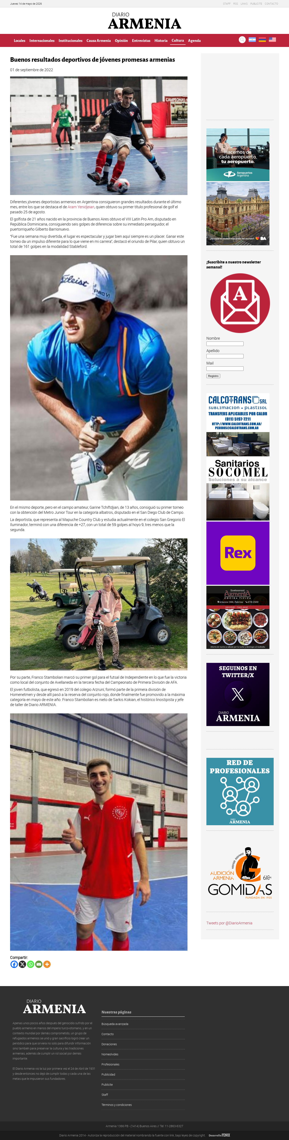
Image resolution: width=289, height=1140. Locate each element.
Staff (227, 3)
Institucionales (70, 40)
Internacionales (41, 40)
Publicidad (108, 1074)
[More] (47, 964)
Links (244, 3)
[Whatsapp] (30, 964)
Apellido (212, 350)
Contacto (271, 3)
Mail (210, 363)
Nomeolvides (110, 1054)
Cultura (178, 40)
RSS (235, 3)
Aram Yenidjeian (81, 206)
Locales (19, 40)
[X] (22, 964)
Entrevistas (141, 40)
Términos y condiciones (117, 1105)
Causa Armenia (99, 40)
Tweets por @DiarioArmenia (229, 922)
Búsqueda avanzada (115, 1024)
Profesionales (110, 1064)
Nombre (213, 338)
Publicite (256, 3)
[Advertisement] (240, 89)
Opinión (121, 40)
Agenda (194, 40)
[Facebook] (14, 964)
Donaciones (109, 1044)
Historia (161, 40)
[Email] (38, 964)
